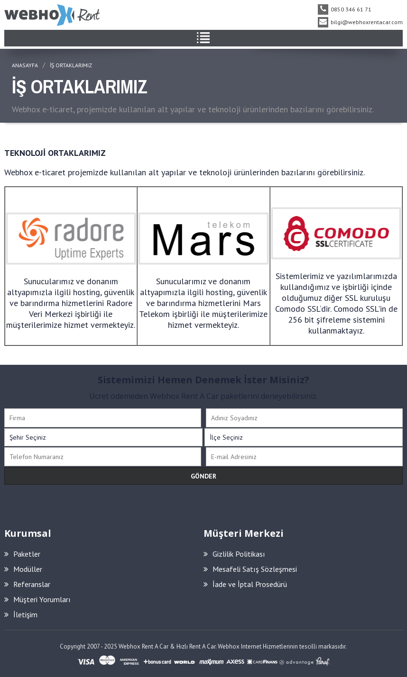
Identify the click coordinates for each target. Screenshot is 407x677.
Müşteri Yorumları (37, 599)
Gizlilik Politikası (234, 554)
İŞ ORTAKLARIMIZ (71, 65)
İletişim (20, 614)
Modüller (23, 569)
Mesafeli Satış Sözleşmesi (250, 569)
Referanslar (27, 584)
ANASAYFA (25, 65)
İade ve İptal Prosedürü (245, 584)
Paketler (22, 554)
